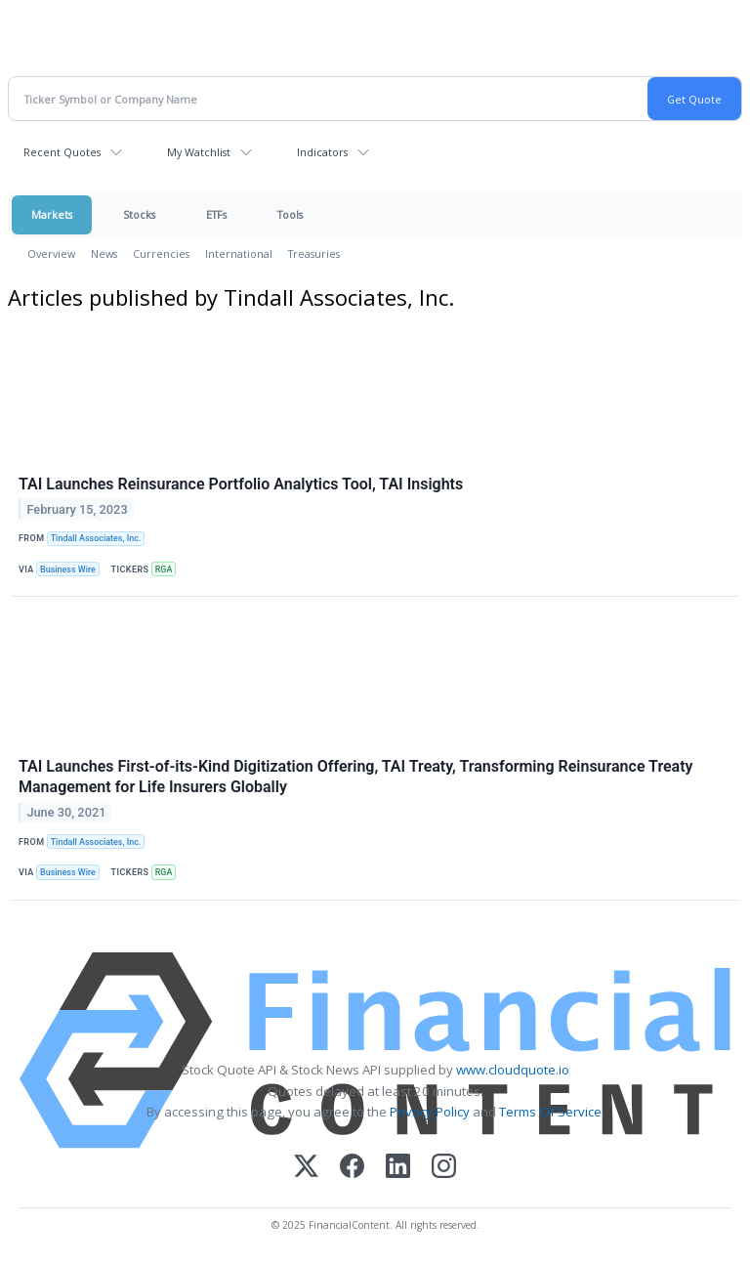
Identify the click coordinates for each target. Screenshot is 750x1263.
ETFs (216, 214)
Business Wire (68, 569)
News (104, 253)
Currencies (161, 253)
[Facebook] (352, 1168)
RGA (164, 569)
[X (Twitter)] (306, 1168)
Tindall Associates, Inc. (96, 538)
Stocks (139, 214)
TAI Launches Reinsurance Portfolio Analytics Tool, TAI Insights (241, 484)
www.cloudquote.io (512, 1069)
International (238, 253)
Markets (51, 214)
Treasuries (314, 253)
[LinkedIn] (398, 1168)
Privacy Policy (430, 1111)
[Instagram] (444, 1168)
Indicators (322, 152)
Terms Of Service (550, 1111)
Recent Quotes (62, 152)
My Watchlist (198, 152)
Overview (51, 253)
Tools (290, 214)
